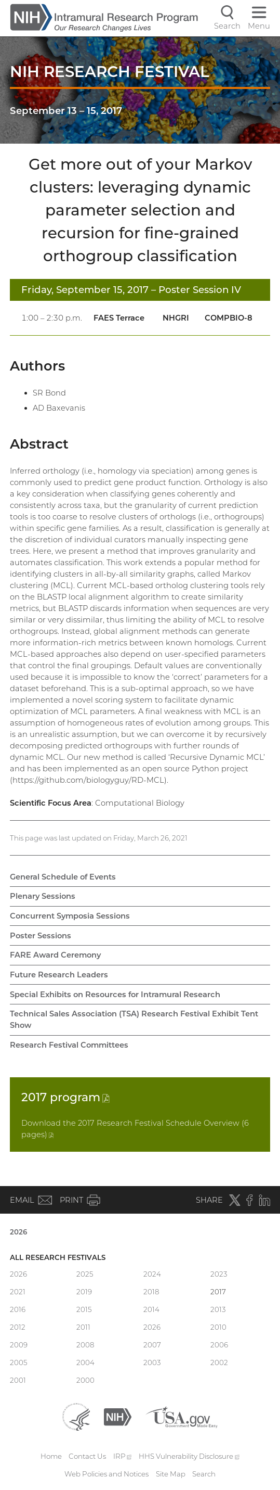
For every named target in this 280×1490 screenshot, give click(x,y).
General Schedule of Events (63, 877)
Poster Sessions (40, 935)
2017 (65, 1097)
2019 (84, 1292)
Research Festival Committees (69, 1045)
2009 (19, 1345)
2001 (18, 1380)
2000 (85, 1380)
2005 (18, 1362)
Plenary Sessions (42, 896)
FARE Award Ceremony (55, 955)
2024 (152, 1274)
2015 (83, 1309)
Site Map (170, 1474)
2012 (17, 1327)
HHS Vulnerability (189, 1456)
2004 (85, 1362)
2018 (151, 1292)
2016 (17, 1309)
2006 (219, 1345)
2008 (85, 1345)
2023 (218, 1274)
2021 (17, 1292)
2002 (219, 1362)
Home (51, 1456)
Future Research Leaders (59, 974)
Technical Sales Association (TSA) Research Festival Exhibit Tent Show (134, 1019)
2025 (84, 1274)
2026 (18, 1232)
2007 (152, 1345)
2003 (152, 1362)
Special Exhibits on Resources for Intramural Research (115, 994)
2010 (218, 1327)
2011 (83, 1327)
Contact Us (87, 1456)
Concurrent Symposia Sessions (70, 916)
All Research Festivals (57, 1257)
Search (204, 1474)
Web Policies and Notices (106, 1474)
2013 (217, 1309)
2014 (151, 1309)
